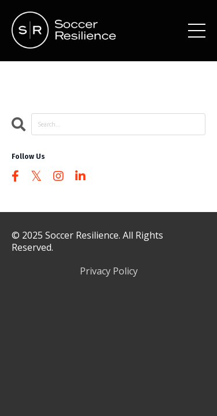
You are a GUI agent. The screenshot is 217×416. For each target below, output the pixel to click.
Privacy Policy (109, 271)
